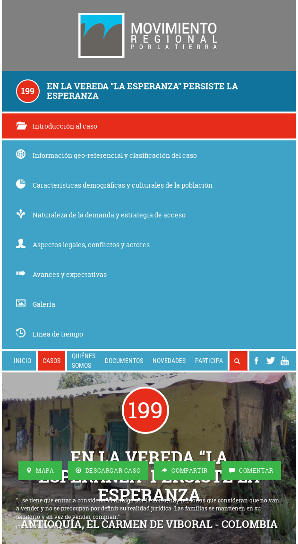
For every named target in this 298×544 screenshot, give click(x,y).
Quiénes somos (83, 360)
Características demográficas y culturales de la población (114, 185)
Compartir (185, 470)
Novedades (169, 360)
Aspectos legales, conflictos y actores (83, 244)
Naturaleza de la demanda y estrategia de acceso (101, 215)
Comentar (251, 470)
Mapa (40, 470)
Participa (209, 360)
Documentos (124, 360)
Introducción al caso (56, 126)
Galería (35, 304)
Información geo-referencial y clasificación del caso (106, 155)
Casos (51, 360)
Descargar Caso (108, 470)
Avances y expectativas (61, 274)
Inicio (22, 360)
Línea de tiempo (49, 334)
